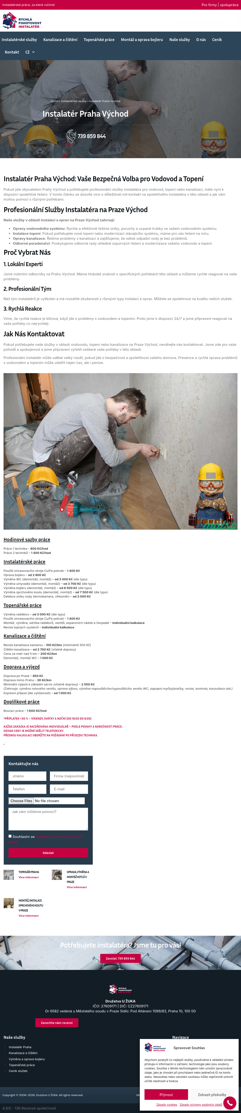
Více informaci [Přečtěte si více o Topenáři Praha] (29, 877)
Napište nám (91, 18)
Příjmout (166, 1094)
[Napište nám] (75, 19)
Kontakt (12, 51)
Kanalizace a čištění (60, 39)
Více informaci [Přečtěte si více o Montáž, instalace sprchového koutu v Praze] (29, 916)
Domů (54, 101)
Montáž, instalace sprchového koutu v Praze (31, 905)
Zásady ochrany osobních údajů (201, 1104)
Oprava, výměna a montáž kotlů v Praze (78, 877)
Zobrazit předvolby (212, 1094)
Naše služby (179, 39)
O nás (201, 39)
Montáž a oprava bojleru (142, 39)
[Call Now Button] (229, 1103)
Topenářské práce (99, 39)
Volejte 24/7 (172, 18)
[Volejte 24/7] (157, 19)
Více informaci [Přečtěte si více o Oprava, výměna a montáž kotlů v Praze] (77, 887)
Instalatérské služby (19, 39)
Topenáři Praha (29, 872)
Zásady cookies (166, 1104)
